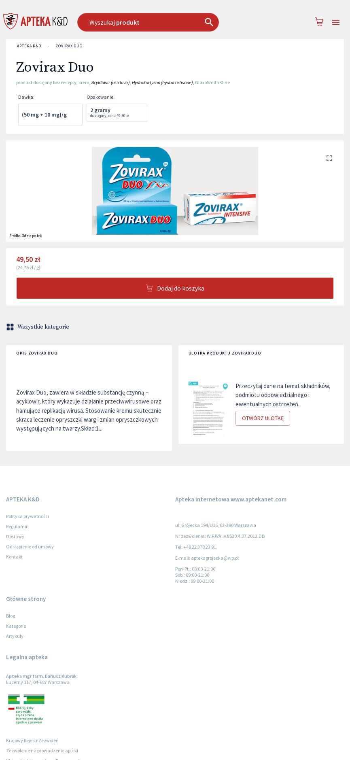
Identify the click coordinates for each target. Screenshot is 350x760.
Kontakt (14, 557)
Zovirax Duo (69, 46)
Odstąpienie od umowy (30, 546)
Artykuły (14, 636)
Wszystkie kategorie (38, 327)
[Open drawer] (336, 22)
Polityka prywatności (27, 516)
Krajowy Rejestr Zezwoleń (32, 740)
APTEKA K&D (29, 46)
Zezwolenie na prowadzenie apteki (42, 750)
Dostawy (15, 536)
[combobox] (161, 22)
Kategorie (16, 626)
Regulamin (17, 526)
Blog (10, 616)
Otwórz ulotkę (263, 418)
